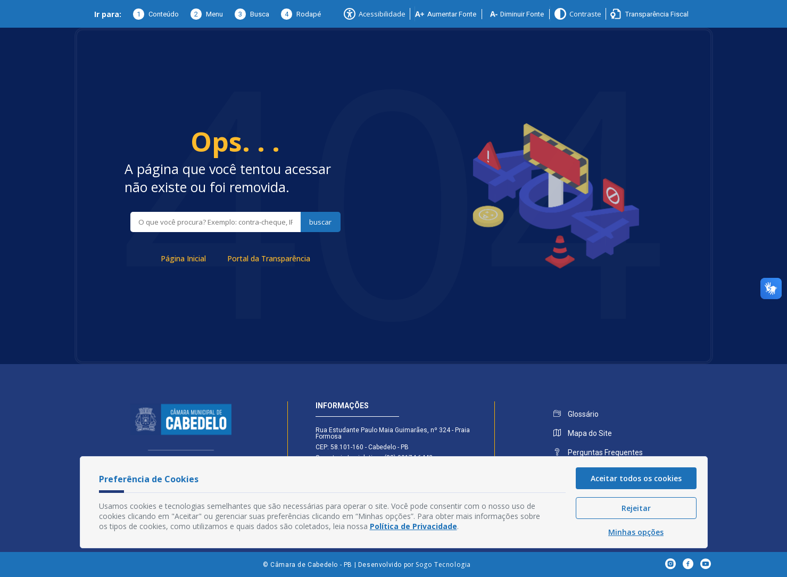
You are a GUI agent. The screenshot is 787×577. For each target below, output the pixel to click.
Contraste (577, 14)
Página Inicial (183, 258)
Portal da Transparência (268, 258)
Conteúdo (156, 14)
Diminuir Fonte (517, 14)
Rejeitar (636, 508)
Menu (206, 14)
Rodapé (301, 14)
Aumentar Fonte (445, 14)
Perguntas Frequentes (598, 452)
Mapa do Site (582, 433)
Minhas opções (636, 532)
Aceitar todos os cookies (636, 478)
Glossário (576, 414)
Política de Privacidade (413, 526)
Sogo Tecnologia (443, 564)
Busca (252, 14)
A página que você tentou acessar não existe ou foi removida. (228, 178)
